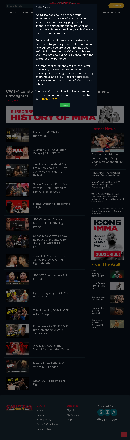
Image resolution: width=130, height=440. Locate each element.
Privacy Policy (49, 98)
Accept (65, 105)
